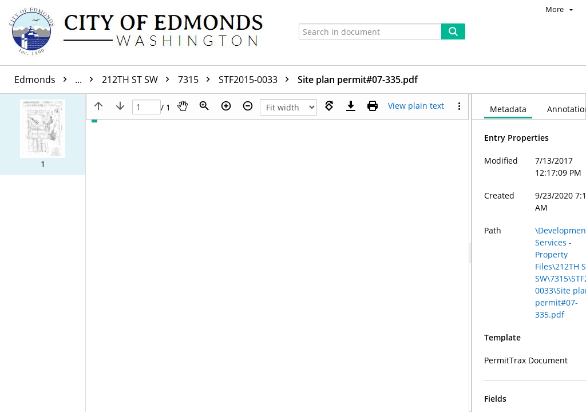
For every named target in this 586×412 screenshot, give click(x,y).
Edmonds (56, 79)
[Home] (141, 32)
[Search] (453, 31)
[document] (529, 253)
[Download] (351, 106)
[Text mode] (416, 105)
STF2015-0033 (257, 79)
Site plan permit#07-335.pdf (358, 79)
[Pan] (182, 106)
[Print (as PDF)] (372, 106)
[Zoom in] (226, 106)
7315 (197, 79)
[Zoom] (204, 106)
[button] (42, 134)
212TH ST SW (138, 79)
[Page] (146, 107)
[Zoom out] (248, 106)
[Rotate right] (329, 106)
